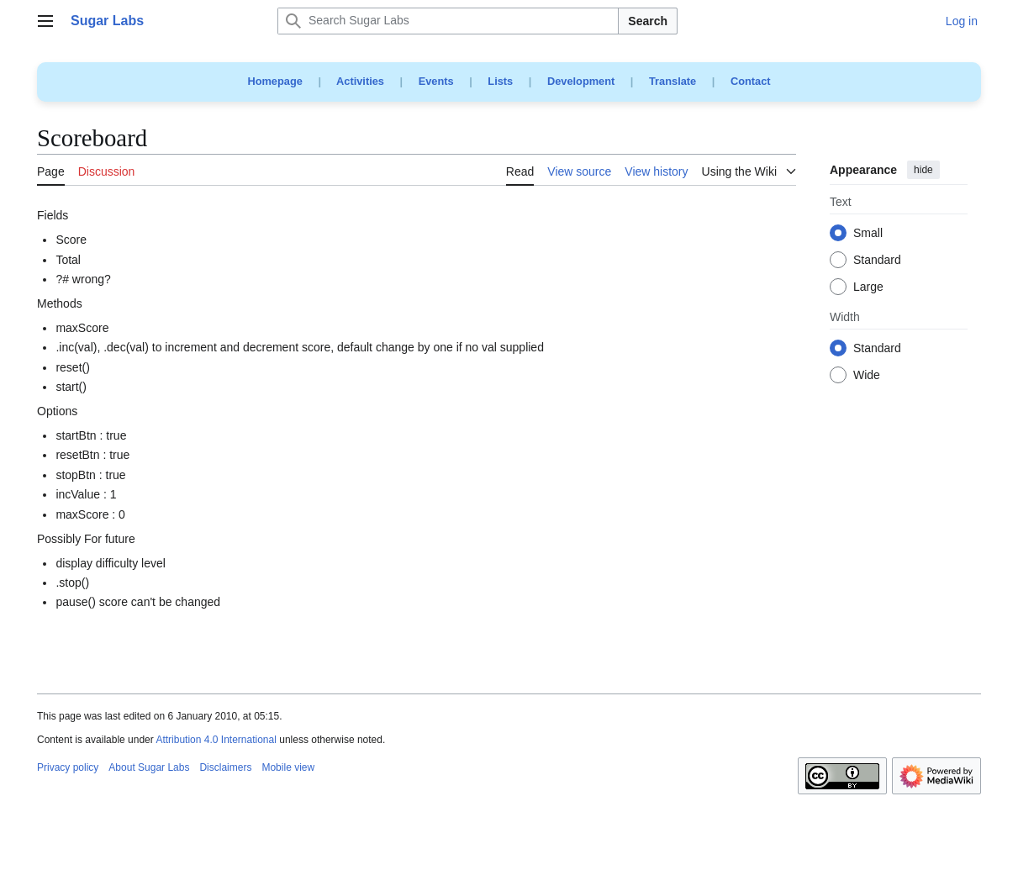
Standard (877, 260)
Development (580, 81)
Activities (360, 81)
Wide (866, 375)
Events (436, 81)
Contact (751, 81)
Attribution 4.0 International (216, 740)
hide (923, 170)
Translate (672, 81)
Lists (500, 81)
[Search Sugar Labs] (448, 21)
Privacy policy (67, 767)
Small (868, 233)
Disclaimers (225, 767)
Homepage (274, 81)
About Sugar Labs (148, 767)
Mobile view (287, 767)
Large (868, 287)
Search (647, 21)
